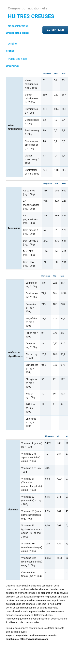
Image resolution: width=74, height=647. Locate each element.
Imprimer (55, 29)
